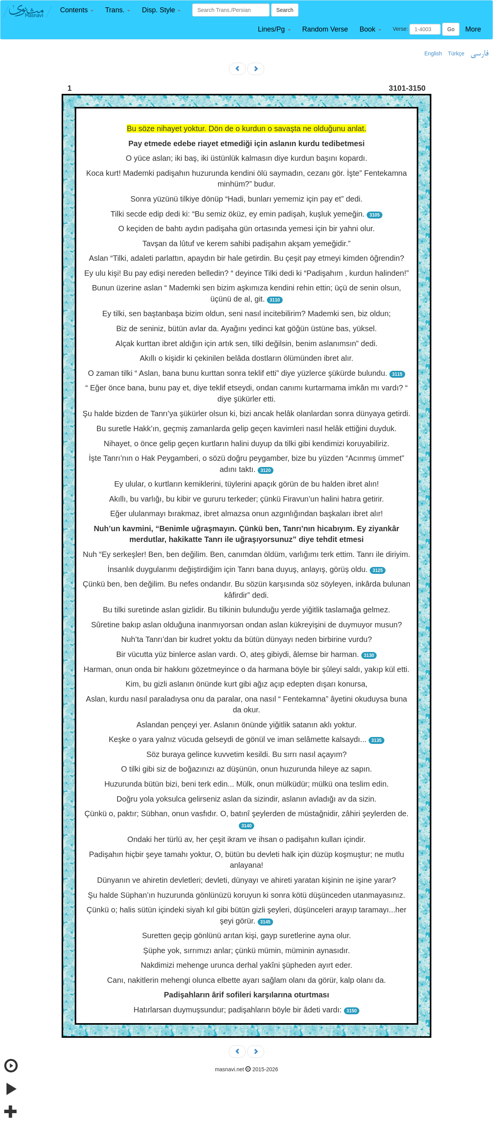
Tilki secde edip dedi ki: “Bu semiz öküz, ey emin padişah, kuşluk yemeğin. (238, 214)
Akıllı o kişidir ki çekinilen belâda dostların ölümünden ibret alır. (247, 358)
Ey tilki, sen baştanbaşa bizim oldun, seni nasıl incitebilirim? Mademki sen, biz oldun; (246, 313)
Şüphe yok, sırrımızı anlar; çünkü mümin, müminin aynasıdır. (246, 950)
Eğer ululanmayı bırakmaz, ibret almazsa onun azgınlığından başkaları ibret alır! (246, 513)
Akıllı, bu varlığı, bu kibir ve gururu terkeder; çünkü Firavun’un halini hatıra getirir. (246, 499)
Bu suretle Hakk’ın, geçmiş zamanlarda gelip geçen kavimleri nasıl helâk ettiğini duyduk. (246, 428)
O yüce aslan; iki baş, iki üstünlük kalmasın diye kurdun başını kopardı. (246, 158)
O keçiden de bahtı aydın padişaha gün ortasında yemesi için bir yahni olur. (246, 228)
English (433, 53)
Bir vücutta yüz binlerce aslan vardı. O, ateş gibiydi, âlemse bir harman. (237, 654)
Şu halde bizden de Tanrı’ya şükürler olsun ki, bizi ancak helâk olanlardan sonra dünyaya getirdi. (246, 413)
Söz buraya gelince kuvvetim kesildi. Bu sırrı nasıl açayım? (246, 754)
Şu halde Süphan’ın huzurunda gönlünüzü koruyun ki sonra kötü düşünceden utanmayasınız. (246, 895)
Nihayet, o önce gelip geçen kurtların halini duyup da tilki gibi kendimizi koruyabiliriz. (246, 443)
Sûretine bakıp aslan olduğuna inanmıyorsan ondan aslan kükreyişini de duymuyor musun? (246, 624)
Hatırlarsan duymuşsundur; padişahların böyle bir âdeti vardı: (238, 1009)
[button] (76, 10)
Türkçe (456, 53)
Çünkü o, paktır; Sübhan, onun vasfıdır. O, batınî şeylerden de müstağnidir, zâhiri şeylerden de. (246, 813)
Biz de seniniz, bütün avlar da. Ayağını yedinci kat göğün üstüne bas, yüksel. (246, 328)
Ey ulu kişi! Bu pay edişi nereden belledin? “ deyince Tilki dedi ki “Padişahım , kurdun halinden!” (246, 273)
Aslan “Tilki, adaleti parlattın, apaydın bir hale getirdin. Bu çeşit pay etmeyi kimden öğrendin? (246, 258)
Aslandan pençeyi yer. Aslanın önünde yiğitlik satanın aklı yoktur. (246, 724)
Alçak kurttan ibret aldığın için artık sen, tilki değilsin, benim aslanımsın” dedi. (246, 343)
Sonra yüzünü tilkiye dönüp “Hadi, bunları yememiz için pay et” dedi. (247, 199)
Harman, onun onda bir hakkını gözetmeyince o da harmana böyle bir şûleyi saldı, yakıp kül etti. (246, 669)
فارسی (479, 53)
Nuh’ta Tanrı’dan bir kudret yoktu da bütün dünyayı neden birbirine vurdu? (246, 639)
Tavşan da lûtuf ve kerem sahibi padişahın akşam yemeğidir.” (246, 243)
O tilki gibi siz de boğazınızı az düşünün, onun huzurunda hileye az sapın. (246, 769)
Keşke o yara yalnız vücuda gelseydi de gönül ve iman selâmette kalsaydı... (237, 739)
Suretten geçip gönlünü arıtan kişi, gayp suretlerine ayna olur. (246, 935)
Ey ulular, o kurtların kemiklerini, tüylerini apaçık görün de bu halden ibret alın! (246, 484)
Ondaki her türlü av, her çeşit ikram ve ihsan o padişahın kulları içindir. (246, 839)
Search (284, 10)
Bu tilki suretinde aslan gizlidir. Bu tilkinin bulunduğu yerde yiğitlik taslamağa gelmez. (246, 609)
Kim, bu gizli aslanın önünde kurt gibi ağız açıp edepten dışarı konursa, (246, 684)
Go (450, 29)
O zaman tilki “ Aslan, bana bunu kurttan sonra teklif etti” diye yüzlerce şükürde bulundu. (237, 373)
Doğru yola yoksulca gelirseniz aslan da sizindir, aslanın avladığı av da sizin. (247, 799)
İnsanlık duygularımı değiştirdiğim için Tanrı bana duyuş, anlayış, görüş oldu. (237, 569)
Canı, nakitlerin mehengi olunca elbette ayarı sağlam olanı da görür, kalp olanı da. (246, 980)
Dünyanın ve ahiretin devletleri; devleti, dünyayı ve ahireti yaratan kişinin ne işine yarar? (246, 880)
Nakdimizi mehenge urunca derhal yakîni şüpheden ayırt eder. (246, 965)
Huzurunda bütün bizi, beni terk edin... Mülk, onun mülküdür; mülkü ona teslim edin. (246, 784)
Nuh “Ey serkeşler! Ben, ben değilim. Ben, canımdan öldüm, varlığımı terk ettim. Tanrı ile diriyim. (246, 554)
